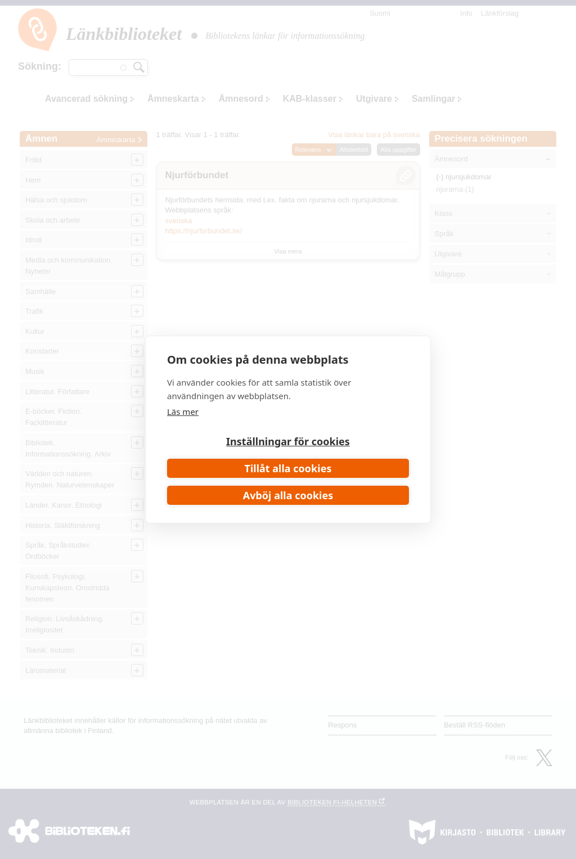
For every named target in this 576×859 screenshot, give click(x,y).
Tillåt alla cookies (288, 468)
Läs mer (183, 411)
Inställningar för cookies (288, 441)
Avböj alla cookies (288, 495)
